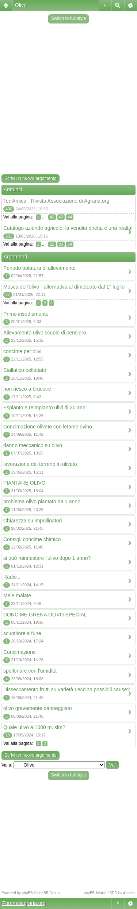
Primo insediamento (26, 314)
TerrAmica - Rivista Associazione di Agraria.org (56, 201)
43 (61, 217)
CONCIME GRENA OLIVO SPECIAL (45, 615)
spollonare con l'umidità (30, 671)
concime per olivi (22, 351)
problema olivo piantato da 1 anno (41, 501)
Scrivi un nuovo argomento (30, 178)
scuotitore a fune (22, 633)
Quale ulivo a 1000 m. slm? (34, 727)
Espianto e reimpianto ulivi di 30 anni (45, 407)
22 (52, 244)
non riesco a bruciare (27, 389)
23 (61, 244)
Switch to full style (68, 18)
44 (70, 217)
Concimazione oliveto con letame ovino (47, 427)
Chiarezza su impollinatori (32, 521)
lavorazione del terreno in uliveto (40, 464)
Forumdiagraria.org (24, 903)
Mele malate (17, 595)
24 (70, 244)
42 (52, 217)
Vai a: (6, 765)
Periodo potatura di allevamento (39, 268)
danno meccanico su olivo (32, 445)
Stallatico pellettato (24, 370)
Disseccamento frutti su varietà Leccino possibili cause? (66, 689)
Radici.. (11, 577)
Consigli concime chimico (32, 539)
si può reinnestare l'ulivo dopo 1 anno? (47, 558)
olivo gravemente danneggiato (37, 708)
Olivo (21, 5)
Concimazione (19, 652)
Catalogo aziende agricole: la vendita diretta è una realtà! (68, 228)
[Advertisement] (68, 100)
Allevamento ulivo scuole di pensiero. (45, 333)
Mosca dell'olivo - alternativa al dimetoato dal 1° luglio (64, 287)
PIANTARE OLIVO (24, 483)
